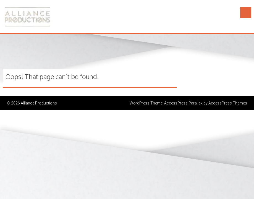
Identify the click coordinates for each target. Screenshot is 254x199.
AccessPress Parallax (183, 103)
